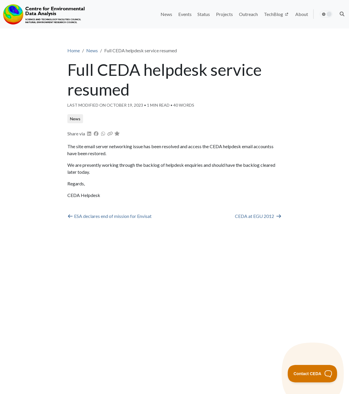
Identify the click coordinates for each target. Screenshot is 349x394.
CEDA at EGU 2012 (258, 216)
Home (73, 50)
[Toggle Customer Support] (312, 373)
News (92, 50)
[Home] (44, 14)
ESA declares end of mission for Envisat (109, 216)
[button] (342, 14)
